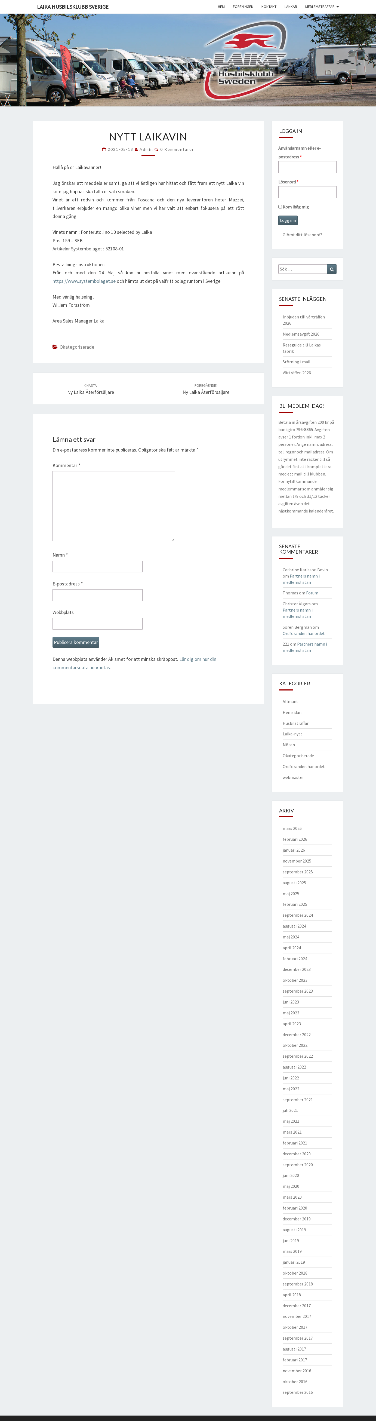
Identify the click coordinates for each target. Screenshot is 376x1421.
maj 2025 (291, 893)
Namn (60, 555)
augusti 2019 (294, 1229)
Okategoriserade (77, 347)
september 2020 (298, 1164)
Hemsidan (292, 712)
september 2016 (298, 1392)
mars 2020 (292, 1197)
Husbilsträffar (296, 723)
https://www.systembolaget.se (84, 281)
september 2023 (298, 991)
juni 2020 (291, 1175)
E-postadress (68, 584)
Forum (312, 593)
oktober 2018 (295, 1273)
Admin (146, 149)
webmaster (293, 777)
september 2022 (298, 1056)
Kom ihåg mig (293, 207)
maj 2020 (291, 1186)
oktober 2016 (295, 1381)
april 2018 (292, 1294)
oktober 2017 (295, 1327)
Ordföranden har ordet (304, 633)
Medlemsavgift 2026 (301, 334)
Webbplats (63, 612)
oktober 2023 (295, 980)
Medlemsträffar (320, 6)
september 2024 (298, 915)
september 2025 (298, 871)
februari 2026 (295, 839)
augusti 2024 (294, 926)
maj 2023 (291, 1012)
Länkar (291, 6)
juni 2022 (291, 1078)
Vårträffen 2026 (297, 372)
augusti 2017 (294, 1349)
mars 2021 (292, 1132)
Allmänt (290, 701)
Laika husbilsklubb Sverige (73, 6)
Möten (289, 744)
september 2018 (298, 1284)
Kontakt (268, 6)
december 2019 (297, 1218)
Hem (221, 6)
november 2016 (297, 1370)
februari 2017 (295, 1359)
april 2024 (292, 947)
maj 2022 (291, 1088)
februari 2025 (295, 904)
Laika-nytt (292, 733)
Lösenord (288, 182)
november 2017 (297, 1316)
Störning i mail (296, 361)
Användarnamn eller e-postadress (299, 152)
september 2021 (298, 1099)
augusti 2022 (294, 1067)
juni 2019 (291, 1240)
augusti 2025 (294, 882)
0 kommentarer (177, 149)
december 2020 (297, 1153)
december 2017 (297, 1305)
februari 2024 (295, 958)
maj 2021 (291, 1121)
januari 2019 (294, 1262)
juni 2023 (291, 1002)
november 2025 (297, 861)
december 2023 (297, 969)
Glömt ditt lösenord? (302, 234)
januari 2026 (294, 850)
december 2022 (297, 1034)
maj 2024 (291, 937)
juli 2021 (290, 1110)
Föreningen (243, 6)
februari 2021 (295, 1143)
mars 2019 (292, 1251)
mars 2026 (292, 828)
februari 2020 (295, 1208)
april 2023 (292, 1023)
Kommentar (67, 465)
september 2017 (298, 1338)
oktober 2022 (295, 1045)
